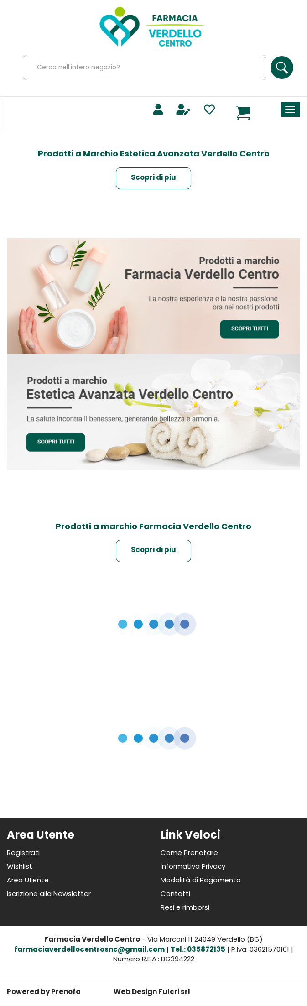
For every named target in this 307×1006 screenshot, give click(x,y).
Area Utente (28, 880)
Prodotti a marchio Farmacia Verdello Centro (153, 527)
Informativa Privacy (193, 867)
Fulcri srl (174, 992)
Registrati (23, 853)
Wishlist (19, 867)
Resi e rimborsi (185, 908)
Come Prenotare (189, 853)
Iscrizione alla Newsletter (49, 894)
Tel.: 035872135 (198, 950)
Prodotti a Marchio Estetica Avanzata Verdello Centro (154, 154)
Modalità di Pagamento (201, 880)
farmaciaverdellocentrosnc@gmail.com (89, 950)
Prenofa (66, 992)
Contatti (175, 894)
